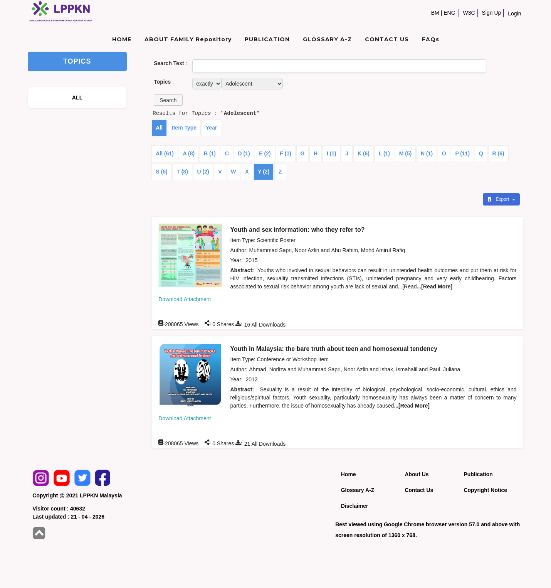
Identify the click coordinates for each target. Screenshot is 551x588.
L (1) (384, 153)
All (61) (165, 153)
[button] (168, 100)
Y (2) (263, 171)
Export (499, 199)
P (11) (462, 153)
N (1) (427, 153)
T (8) (182, 171)
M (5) (405, 153)
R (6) (498, 153)
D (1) (244, 153)
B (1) (210, 153)
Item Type (184, 128)
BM (435, 13)
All (159, 128)
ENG (449, 13)
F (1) (285, 153)
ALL (77, 97)
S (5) (161, 171)
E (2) (264, 153)
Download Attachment (184, 299)
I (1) (331, 153)
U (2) (203, 171)
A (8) (189, 153)
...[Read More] (435, 286)
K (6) (364, 153)
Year (211, 128)
